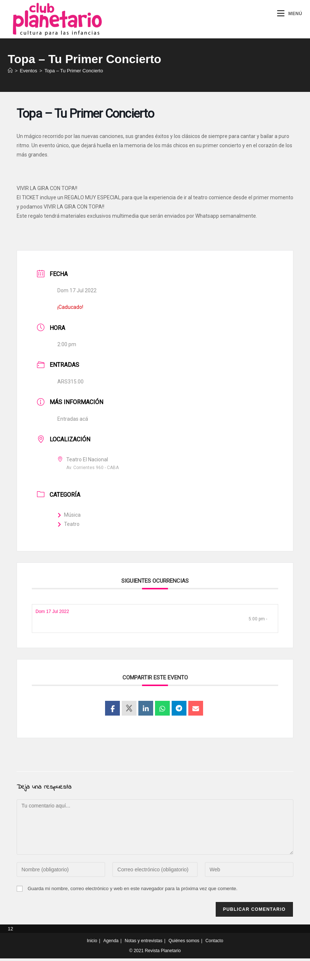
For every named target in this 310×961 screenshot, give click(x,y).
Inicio (92, 943)
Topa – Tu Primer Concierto (73, 73)
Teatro (68, 527)
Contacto (214, 943)
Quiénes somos (183, 943)
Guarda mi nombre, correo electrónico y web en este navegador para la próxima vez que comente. (132, 891)
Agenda (110, 943)
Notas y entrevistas (143, 943)
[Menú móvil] (289, 13)
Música (69, 517)
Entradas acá (72, 421)
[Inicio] (10, 73)
